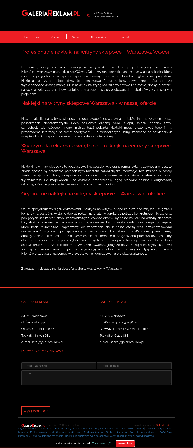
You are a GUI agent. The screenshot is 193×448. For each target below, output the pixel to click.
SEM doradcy (164, 425)
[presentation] (53, 396)
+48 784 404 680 (102, 12)
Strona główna (31, 37)
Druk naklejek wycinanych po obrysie (86, 435)
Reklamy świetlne (94, 432)
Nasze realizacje (99, 37)
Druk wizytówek (124, 428)
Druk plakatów (38, 432)
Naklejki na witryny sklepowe (65, 432)
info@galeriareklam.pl (105, 16)
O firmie (55, 37)
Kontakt (125, 37)
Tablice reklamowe (117, 432)
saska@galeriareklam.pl (127, 342)
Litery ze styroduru (52, 428)
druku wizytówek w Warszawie (100, 269)
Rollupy (139, 428)
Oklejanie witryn (154, 428)
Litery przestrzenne (76, 428)
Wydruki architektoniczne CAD (147, 432)
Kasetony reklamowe (101, 428)
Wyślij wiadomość (36, 411)
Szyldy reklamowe (28, 428)
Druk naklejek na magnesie (47, 435)
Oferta (75, 37)
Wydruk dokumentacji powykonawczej (132, 435)
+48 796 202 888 (117, 335)
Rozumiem (125, 443)
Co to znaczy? (101, 443)
